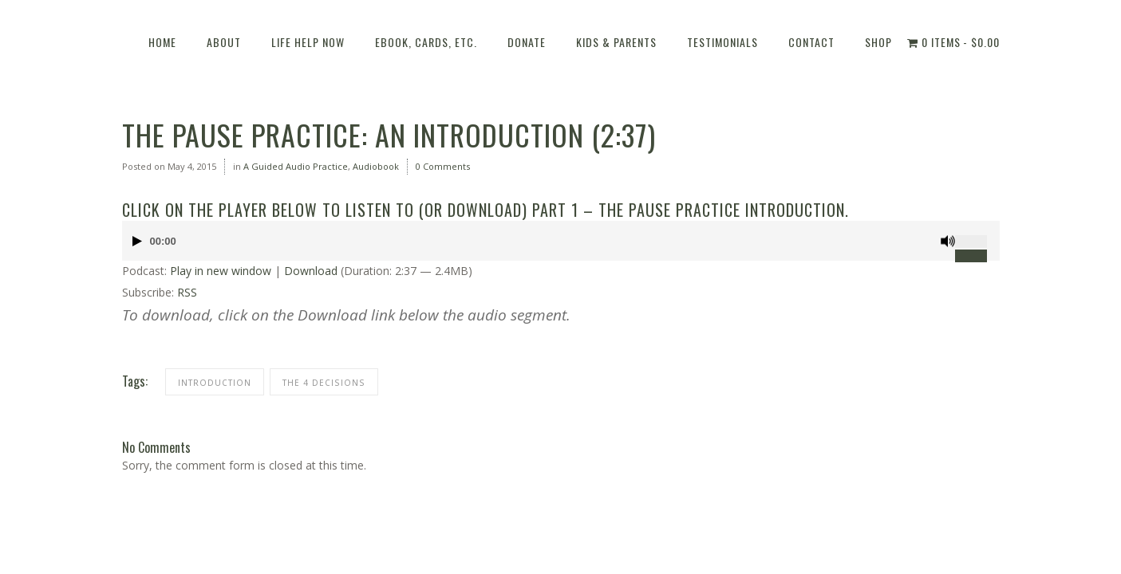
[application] (561, 241)
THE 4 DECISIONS (323, 382)
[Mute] (948, 241)
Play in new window (220, 270)
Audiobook (376, 166)
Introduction (214, 382)
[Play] (137, 241)
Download (310, 270)
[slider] (977, 235)
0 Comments (443, 166)
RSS (187, 292)
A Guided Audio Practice (295, 166)
